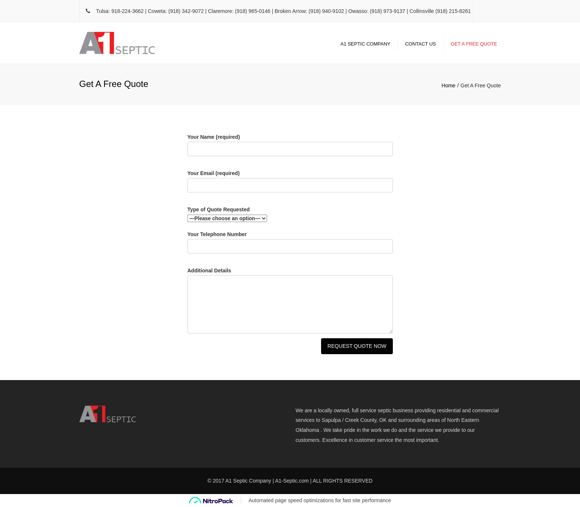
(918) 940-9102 (326, 11)
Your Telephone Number (290, 245)
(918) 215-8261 (453, 11)
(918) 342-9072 (186, 11)
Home (448, 85)
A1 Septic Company (365, 44)
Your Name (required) (290, 148)
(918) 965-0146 (252, 11)
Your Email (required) (290, 184)
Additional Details (290, 302)
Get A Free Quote (474, 44)
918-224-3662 (127, 11)
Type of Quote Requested (290, 215)
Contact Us (420, 44)
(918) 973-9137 (387, 11)
